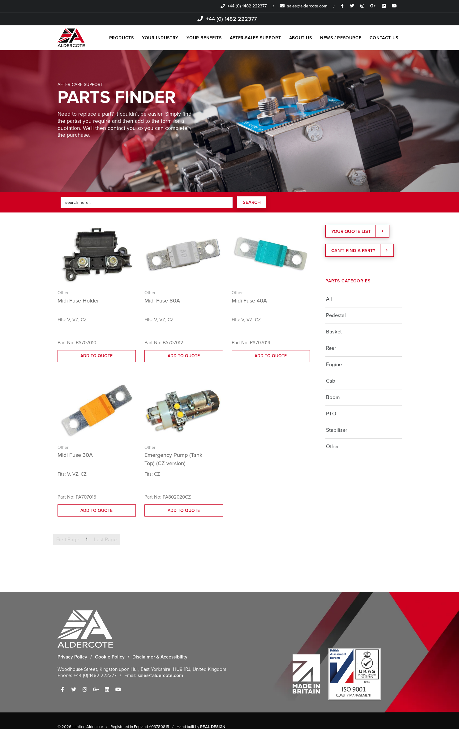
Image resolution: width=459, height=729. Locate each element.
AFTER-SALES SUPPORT (251, 38)
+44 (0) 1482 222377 (244, 6)
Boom (333, 398)
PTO (331, 414)
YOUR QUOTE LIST (358, 231)
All (329, 299)
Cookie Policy (110, 657)
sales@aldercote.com (303, 6)
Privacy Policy (72, 657)
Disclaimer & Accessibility (159, 657)
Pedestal (336, 316)
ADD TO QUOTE (96, 356)
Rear (331, 349)
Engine (334, 365)
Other (332, 447)
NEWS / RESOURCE (339, 38)
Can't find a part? (360, 251)
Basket (334, 332)
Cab (330, 381)
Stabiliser (336, 431)
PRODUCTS (114, 38)
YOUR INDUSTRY (154, 38)
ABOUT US (298, 38)
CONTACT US (383, 38)
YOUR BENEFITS (199, 38)
